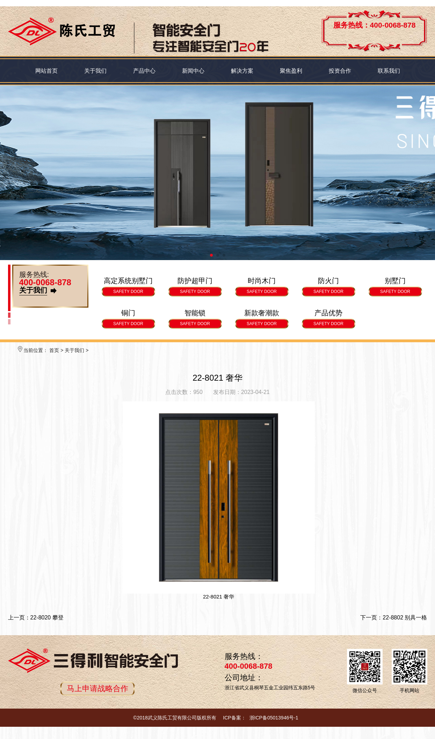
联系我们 (389, 71)
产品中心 (144, 71)
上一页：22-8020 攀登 (36, 617)
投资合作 (340, 71)
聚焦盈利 (291, 71)
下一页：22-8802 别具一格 (393, 617)
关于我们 (95, 71)
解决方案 (242, 71)
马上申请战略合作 (97, 688)
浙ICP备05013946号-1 (273, 717)
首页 (54, 350)
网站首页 (46, 71)
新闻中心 (193, 71)
